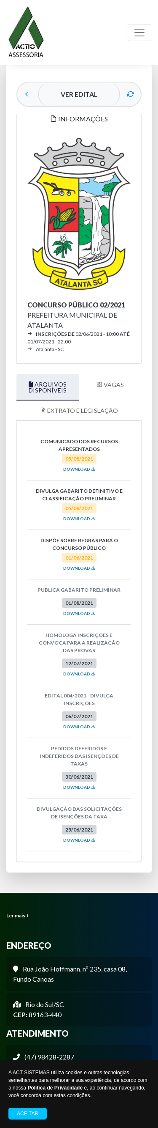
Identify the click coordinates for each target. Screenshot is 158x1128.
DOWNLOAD (79, 469)
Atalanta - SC (45, 349)
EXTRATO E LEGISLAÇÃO (79, 410)
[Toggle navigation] (139, 32)
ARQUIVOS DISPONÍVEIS (48, 387)
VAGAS (110, 384)
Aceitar (27, 1114)
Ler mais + (17, 915)
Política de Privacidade (55, 1088)
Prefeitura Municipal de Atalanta (76, 315)
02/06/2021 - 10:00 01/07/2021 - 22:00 (78, 338)
